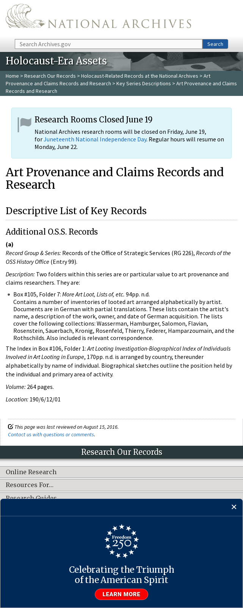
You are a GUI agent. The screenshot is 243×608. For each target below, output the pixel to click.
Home (12, 75)
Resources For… (29, 485)
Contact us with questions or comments (51, 434)
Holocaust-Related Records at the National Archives (139, 75)
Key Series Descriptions (143, 83)
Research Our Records (50, 75)
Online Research (31, 472)
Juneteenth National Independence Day (95, 139)
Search (215, 44)
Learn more (122, 594)
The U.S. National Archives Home (98, 19)
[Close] (234, 507)
